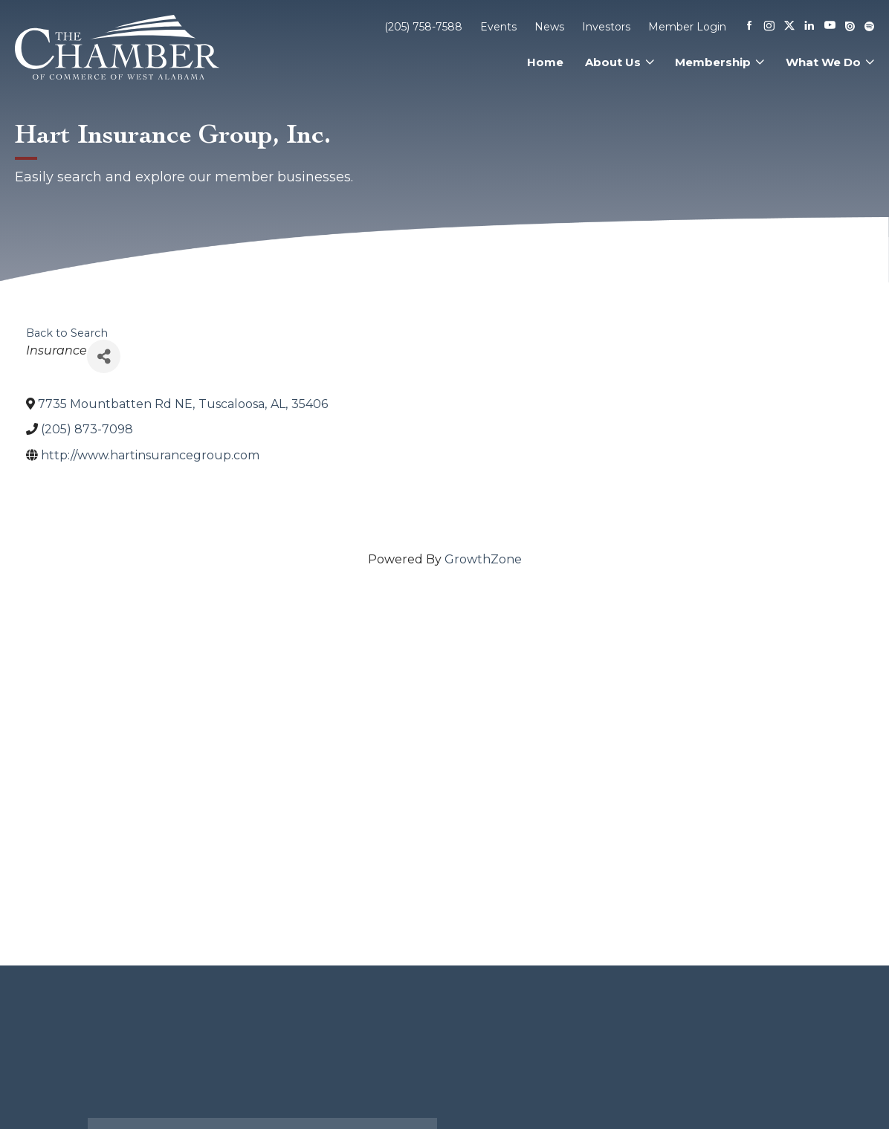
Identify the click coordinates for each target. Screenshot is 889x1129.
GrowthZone (483, 559)
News (549, 26)
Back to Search (67, 333)
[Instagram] (769, 26)
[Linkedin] (809, 26)
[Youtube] (829, 26)
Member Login (687, 26)
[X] (789, 26)
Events (498, 26)
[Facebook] (749, 26)
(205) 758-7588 (423, 26)
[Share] (103, 356)
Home (545, 62)
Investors (606, 26)
